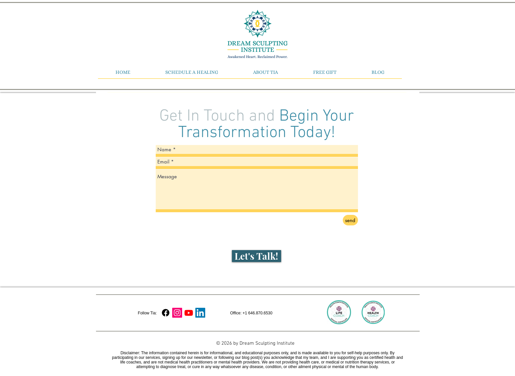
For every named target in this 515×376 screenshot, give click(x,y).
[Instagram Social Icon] (177, 313)
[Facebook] (166, 313)
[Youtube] (189, 313)
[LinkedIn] (200, 313)
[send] (350, 220)
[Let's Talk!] (256, 256)
